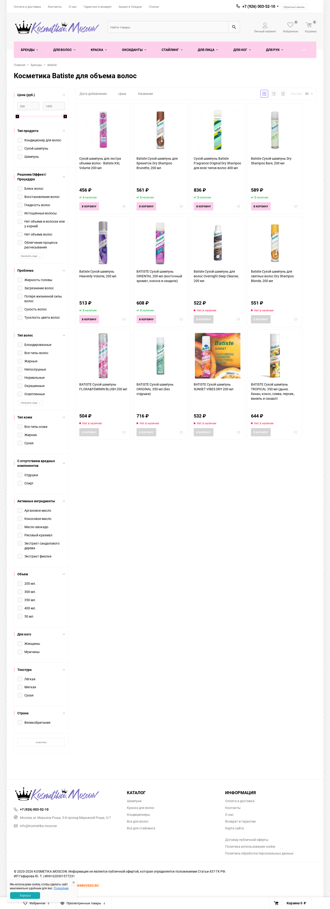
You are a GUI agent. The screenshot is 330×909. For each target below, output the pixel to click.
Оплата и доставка (27, 6)
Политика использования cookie (250, 846)
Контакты (55, 6)
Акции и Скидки (130, 6)
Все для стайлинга (141, 828)
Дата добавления (93, 93)
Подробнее (61, 888)
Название (145, 93)
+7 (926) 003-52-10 (258, 6)
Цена (122, 93)
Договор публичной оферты (246, 839)
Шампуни (134, 801)
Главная (19, 65)
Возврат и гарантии (240, 821)
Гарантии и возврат (98, 6)
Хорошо (25, 895)
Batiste (52, 65)
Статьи (154, 6)
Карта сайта (234, 828)
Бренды (36, 65)
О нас (73, 6)
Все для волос (137, 821)
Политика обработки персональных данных (259, 853)
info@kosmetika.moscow (35, 826)
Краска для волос (140, 807)
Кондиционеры (138, 814)
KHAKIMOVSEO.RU (85, 885)
